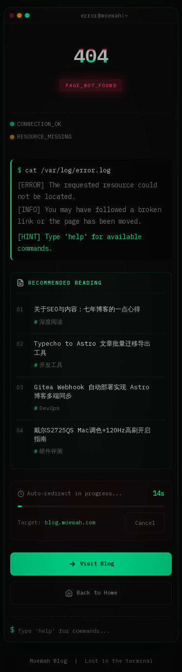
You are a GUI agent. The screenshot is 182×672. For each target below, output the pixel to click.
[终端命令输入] (95, 630)
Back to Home (91, 592)
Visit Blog (91, 563)
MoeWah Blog (48, 660)
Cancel (145, 522)
